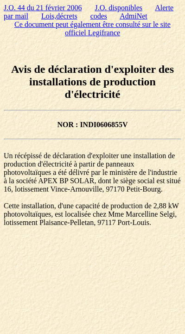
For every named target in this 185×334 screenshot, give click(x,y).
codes (98, 16)
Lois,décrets (59, 16)
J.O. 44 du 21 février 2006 (43, 8)
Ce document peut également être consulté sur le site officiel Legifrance (92, 28)
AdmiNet (133, 16)
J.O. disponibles (118, 8)
